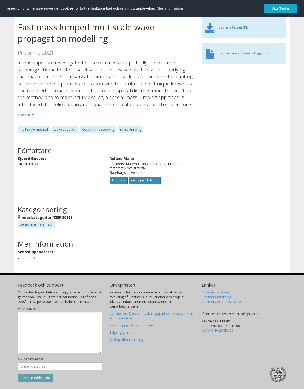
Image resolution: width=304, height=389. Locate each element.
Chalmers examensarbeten (222, 301)
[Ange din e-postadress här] (60, 366)
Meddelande (27, 309)
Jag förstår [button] (280, 8)
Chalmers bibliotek (216, 292)
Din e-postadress (30, 359)
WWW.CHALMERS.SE (217, 330)
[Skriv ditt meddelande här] (60, 332)
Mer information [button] (170, 8)
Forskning (118, 180)
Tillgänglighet (120, 332)
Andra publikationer (144, 180)
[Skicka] (35, 378)
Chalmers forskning (216, 297)
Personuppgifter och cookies (131, 325)
